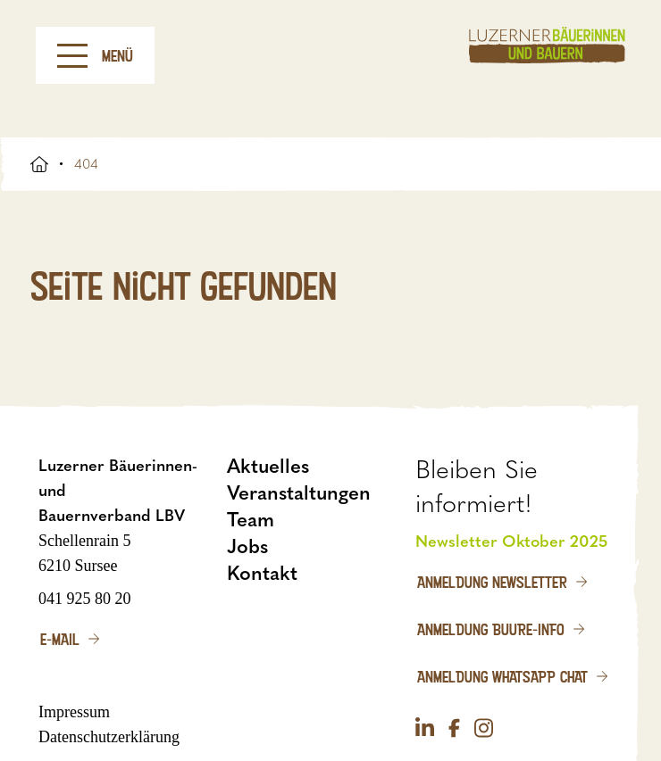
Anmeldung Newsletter (492, 581)
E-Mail (59, 639)
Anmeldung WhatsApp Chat (502, 676)
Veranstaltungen (299, 493)
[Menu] (72, 56)
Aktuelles (268, 466)
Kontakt (262, 573)
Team (250, 520)
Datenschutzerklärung (109, 737)
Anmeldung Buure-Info (491, 629)
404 (86, 164)
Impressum (74, 712)
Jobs (247, 546)
